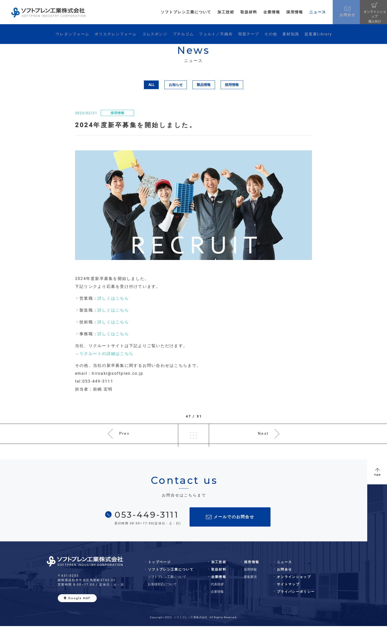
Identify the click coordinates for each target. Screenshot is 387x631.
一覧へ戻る (193, 436)
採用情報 (232, 85)
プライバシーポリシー (296, 596)
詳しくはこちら (113, 298)
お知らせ (176, 85)
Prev (124, 436)
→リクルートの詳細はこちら (104, 353)
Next (263, 436)
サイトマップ (288, 589)
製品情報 (204, 85)
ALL (151, 85)
